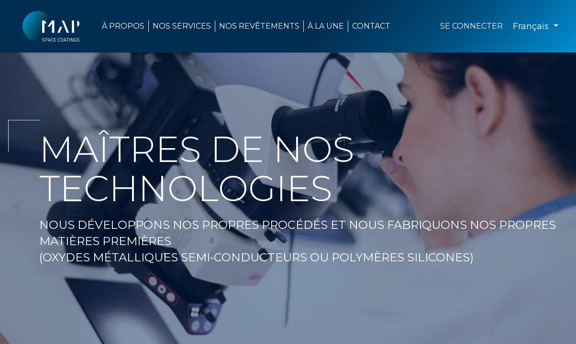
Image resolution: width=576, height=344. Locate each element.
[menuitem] (326, 26)
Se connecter (471, 26)
